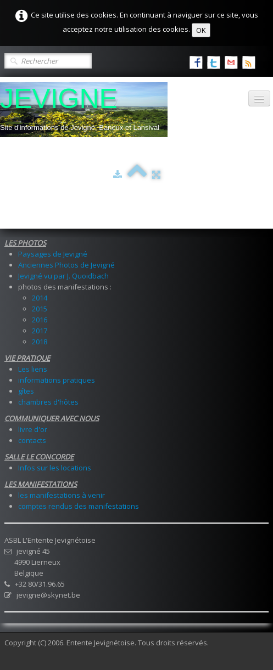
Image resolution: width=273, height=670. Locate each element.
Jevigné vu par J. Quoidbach (63, 276)
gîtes (26, 391)
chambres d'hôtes (48, 402)
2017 (39, 331)
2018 (39, 342)
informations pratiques (56, 380)
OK (201, 30)
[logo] (84, 109)
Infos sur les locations (54, 468)
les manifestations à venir (61, 495)
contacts (32, 440)
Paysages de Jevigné (52, 254)
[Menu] (259, 98)
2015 (39, 309)
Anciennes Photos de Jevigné (66, 265)
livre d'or (32, 429)
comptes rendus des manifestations (78, 506)
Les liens (32, 369)
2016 (39, 320)
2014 (39, 298)
